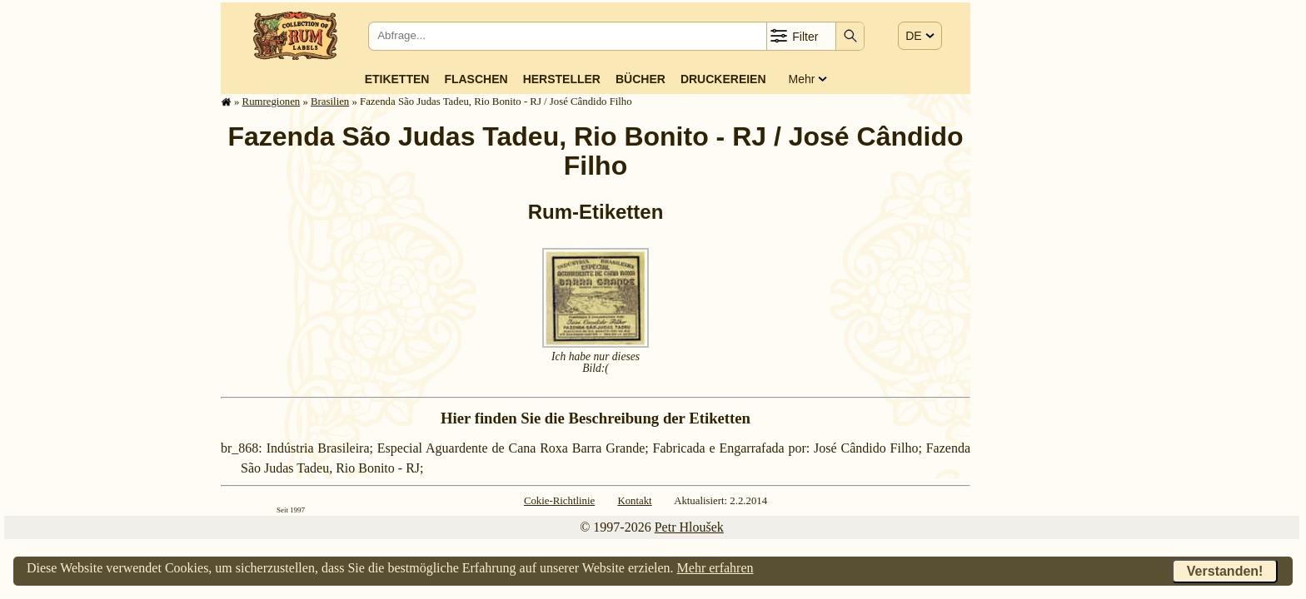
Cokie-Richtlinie (559, 501)
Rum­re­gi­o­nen (271, 101)
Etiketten (397, 79)
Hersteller (562, 79)
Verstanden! (1225, 571)
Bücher (640, 79)
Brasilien (330, 101)
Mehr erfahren (715, 568)
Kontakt (634, 501)
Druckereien (723, 79)
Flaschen (475, 79)
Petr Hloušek (689, 527)
